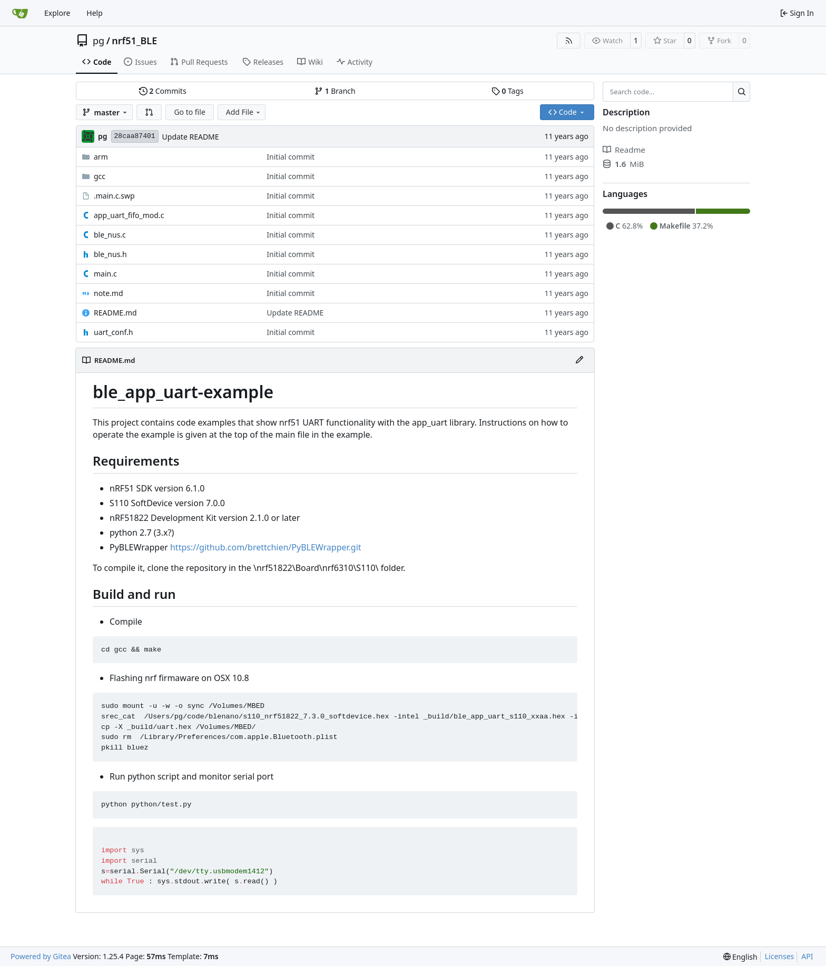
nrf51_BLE (134, 40)
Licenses (779, 956)
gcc (99, 176)
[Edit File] (579, 360)
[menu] (740, 957)
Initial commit (290, 157)
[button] (149, 112)
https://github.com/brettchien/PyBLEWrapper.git (265, 547)
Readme (624, 149)
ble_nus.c (110, 235)
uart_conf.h (113, 332)
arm (101, 157)
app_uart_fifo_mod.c (129, 215)
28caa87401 (134, 136)
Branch (335, 91)
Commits (162, 91)
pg (98, 40)
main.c (105, 274)
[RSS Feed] (569, 40)
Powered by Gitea (41, 956)
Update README (190, 137)
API (807, 956)
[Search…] (741, 92)
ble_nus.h (110, 254)
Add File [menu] (244, 112)
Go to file (189, 112)
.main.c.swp (114, 196)
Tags (507, 91)
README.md (115, 313)
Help (94, 13)
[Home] (20, 13)
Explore (57, 13)
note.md (108, 293)
